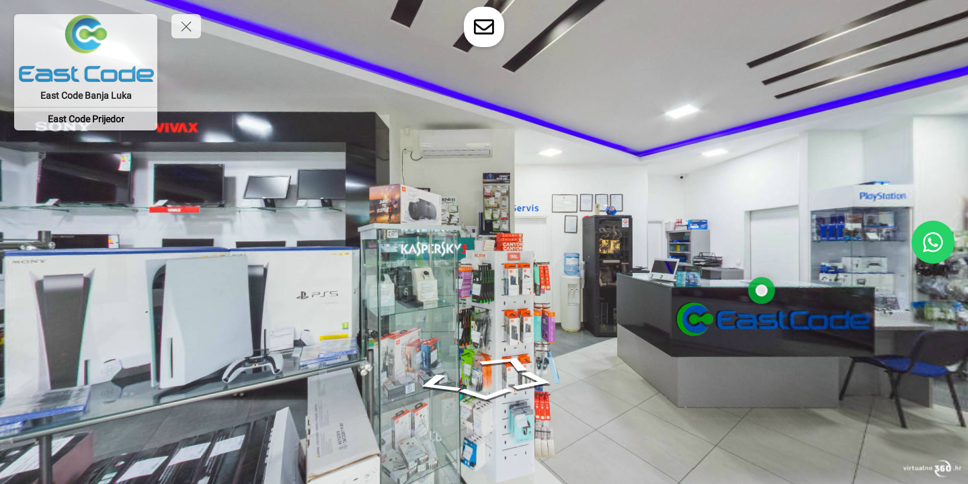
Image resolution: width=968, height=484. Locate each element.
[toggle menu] (186, 26)
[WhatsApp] (933, 242)
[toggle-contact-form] (484, 27)
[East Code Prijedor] (85, 119)
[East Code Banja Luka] (85, 95)
